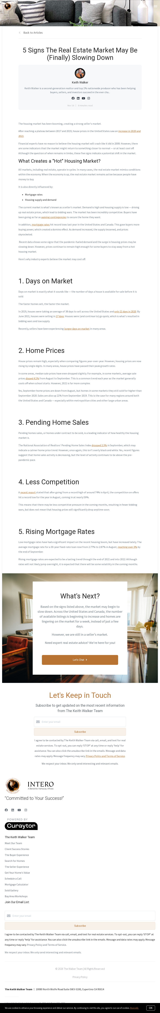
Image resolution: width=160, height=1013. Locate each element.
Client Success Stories (17, 849)
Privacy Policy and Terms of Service (105, 756)
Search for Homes (15, 860)
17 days (60, 316)
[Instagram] (25, 810)
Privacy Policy (80, 977)
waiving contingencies (53, 217)
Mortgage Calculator (16, 884)
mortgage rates (41, 224)
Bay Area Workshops (16, 896)
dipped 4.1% (32, 378)
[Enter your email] (83, 721)
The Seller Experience (17, 866)
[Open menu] (155, 6)
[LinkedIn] (12, 810)
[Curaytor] (21, 829)
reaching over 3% (127, 547)
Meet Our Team (13, 843)
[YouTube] (19, 810)
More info (134, 1008)
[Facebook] (6, 810)
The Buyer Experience (17, 855)
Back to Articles (33, 32)
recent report (28, 492)
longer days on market (77, 328)
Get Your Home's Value (17, 872)
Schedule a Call (13, 878)
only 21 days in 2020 (125, 311)
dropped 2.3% (99, 445)
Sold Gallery (11, 890)
